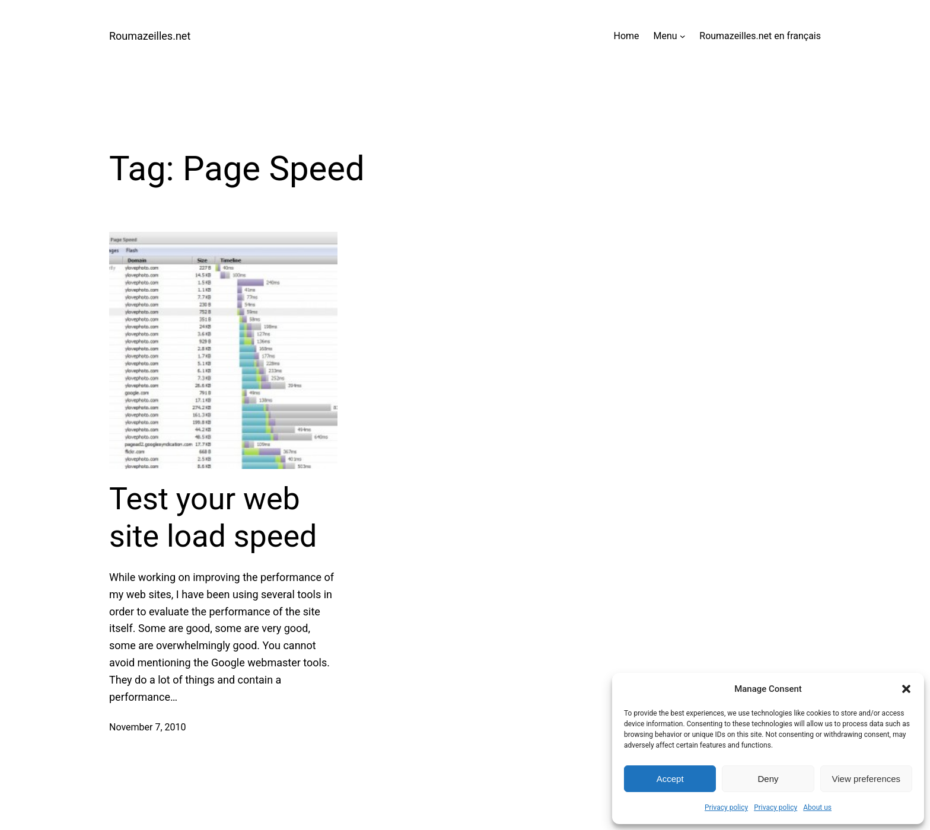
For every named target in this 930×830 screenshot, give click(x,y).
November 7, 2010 (147, 727)
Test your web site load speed (213, 517)
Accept (670, 779)
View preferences (866, 779)
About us (817, 807)
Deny (767, 779)
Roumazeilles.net (149, 36)
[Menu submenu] (683, 36)
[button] (906, 689)
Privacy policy (726, 807)
